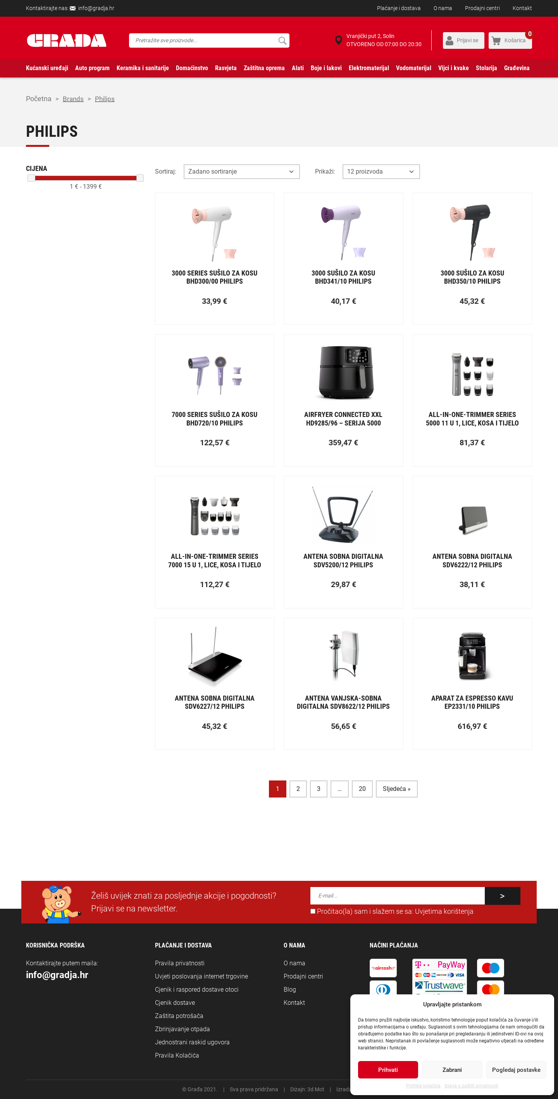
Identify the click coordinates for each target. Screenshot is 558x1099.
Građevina (517, 68)
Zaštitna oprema (264, 68)
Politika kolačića (423, 1086)
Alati (298, 68)
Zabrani (452, 1069)
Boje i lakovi (326, 68)
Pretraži (282, 40)
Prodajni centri (482, 8)
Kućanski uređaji (47, 68)
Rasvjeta (226, 68)
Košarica (518, 37)
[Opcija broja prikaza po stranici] (381, 171)
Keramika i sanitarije (143, 68)
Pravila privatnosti (180, 963)
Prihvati (388, 1069)
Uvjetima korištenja (444, 911)
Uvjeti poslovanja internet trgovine (201, 976)
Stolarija (486, 68)
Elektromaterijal (369, 68)
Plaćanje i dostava (399, 8)
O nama (443, 8)
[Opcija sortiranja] (242, 171)
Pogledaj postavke (516, 1069)
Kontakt (522, 8)
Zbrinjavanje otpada (182, 1029)
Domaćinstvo (192, 68)
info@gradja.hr (96, 8)
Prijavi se (467, 40)
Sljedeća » (397, 788)
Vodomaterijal (413, 68)
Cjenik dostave (175, 1002)
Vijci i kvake (453, 68)
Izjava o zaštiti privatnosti (471, 1086)
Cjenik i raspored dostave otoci (197, 989)
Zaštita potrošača (179, 1016)
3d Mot (315, 1089)
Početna (39, 99)
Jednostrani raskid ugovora (192, 1042)
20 (362, 788)
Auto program (92, 68)
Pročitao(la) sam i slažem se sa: (392, 911)
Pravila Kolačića (177, 1055)
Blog (290, 989)
